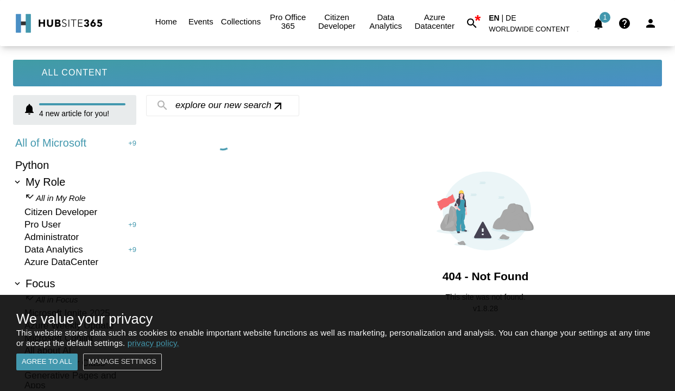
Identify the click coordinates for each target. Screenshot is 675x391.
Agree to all (47, 362)
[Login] (651, 23)
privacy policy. (153, 343)
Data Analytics (385, 21)
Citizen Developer (336, 21)
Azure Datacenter (434, 21)
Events (201, 21)
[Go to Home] (58, 23)
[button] (535, 31)
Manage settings (122, 362)
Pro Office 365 (287, 21)
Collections (240, 21)
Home (166, 21)
